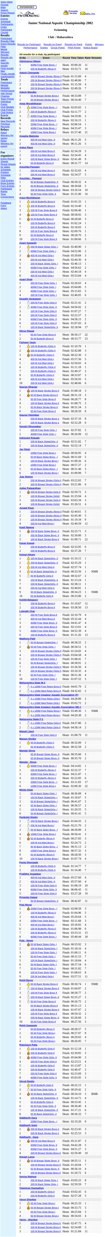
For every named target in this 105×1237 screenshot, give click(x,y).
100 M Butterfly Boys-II (43, 201)
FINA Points (74, 47)
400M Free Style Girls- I (43, 251)
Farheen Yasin (27, 342)
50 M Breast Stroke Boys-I (45, 95)
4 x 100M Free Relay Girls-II (46, 723)
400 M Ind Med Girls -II (43, 139)
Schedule (6, 21)
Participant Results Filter (8, 39)
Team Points (7, 98)
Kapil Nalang (26, 527)
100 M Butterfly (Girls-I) (43, 346)
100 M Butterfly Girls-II (43, 1048)
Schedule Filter (6, 176)
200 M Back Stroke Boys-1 (45, 418)
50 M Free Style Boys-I (43, 1033)
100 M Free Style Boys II (44, 214)
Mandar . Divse (28, 762)
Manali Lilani (26, 731)
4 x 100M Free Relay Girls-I (45, 698)
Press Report (8, 12)
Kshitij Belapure (28, 599)
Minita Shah (26, 789)
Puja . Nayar (26, 940)
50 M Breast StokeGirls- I (44, 642)
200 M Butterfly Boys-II (43, 206)
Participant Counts (6, 31)
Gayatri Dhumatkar (30, 426)
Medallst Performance (7, 89)
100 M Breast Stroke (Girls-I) (46, 651)
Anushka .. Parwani (30, 178)
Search (4, 10)
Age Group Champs (6, 94)
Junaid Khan (26, 508)
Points (88, 44)
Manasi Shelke (27, 738)
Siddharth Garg (28, 1117)
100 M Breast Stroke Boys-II (46, 1164)
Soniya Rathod (27, 1176)
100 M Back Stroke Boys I (44, 461)
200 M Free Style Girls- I (44, 283)
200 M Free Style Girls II (44, 302)
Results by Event (53, 44)
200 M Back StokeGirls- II (44, 441)
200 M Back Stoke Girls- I (44, 246)
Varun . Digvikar (28, 1219)
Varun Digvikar (27, 1199)
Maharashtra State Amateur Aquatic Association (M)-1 (50, 707)
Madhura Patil (27, 638)
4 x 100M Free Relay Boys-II (46, 686)
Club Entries (7, 180)
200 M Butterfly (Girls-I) (43, 350)
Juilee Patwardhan (30, 488)
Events (4, 18)
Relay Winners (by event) (7, 143)
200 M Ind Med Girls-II (42, 567)
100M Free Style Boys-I (43, 132)
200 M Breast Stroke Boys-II (46, 1153)
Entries (44, 47)
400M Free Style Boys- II (44, 622)
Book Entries (7, 183)
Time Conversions (7, 195)
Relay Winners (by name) (7, 135)
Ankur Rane (26, 147)
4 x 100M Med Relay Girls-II (45, 727)
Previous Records (5, 125)
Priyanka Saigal (28, 897)
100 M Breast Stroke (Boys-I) (46, 76)
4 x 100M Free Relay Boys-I (45, 711)
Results (5, 54)
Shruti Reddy (27, 1081)
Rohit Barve (26, 980)
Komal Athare (27, 554)
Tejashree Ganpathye (31, 1188)
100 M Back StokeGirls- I (44, 797)
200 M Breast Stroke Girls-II (45, 190)
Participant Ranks (6, 190)
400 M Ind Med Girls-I (42, 255)
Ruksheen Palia (28, 1045)
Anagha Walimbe (29, 136)
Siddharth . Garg (28, 1137)
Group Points (58, 47)
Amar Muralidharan (30, 103)
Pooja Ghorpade (28, 862)
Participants (7, 24)
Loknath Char (27, 611)
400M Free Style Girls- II (44, 307)
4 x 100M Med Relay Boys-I (45, 715)
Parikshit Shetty (28, 817)
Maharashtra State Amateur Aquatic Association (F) (48, 695)
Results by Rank (73, 44)
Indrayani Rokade (29, 438)
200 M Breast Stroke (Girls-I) (46, 480)
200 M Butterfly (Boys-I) (43, 69)
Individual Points (6, 103)
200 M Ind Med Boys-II (43, 151)
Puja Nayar (25, 904)
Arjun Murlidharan (29, 197)
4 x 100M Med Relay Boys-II (46, 691)
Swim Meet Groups (7, 3)
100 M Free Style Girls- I (44, 659)
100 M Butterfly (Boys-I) (43, 912)
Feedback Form (6, 204)
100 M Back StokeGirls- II (44, 327)
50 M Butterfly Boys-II (42, 163)
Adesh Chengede (29, 72)
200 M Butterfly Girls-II (43, 1053)
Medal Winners (5, 50)
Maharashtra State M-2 (32, 682)
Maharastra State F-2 (31, 719)
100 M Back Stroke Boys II (45, 390)
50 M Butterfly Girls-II (42, 575)
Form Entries (7, 186)
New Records (8, 121)
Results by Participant (29, 44)
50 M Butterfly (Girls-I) (42, 355)
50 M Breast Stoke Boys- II (45, 754)
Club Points (7, 109)
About (4, 208)
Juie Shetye (26, 476)
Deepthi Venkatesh (30, 298)
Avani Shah (26, 279)
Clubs (4, 27)
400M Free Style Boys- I (43, 65)
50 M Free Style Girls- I (43, 646)
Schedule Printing (6, 171)
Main (3, 7)
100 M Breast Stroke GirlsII (45, 496)
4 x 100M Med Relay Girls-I (45, 703)
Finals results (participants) (8, 75)
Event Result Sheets (7, 160)
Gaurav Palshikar (29, 415)
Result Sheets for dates (8, 165)
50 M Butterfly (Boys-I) (43, 838)
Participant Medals (6, 84)
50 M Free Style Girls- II (43, 194)
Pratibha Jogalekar (30, 874)
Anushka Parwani (29, 167)
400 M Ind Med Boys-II (43, 619)
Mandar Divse (27, 750)
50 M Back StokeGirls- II (44, 571)
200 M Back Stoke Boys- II (45, 159)
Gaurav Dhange (28, 387)
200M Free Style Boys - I (44, 107)
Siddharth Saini (28, 1125)
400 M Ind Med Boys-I (42, 916)
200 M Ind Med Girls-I (42, 259)
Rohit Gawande (28, 1025)
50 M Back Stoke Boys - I (44, 457)
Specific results (5, 64)
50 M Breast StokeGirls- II (44, 182)
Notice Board (90, 47)
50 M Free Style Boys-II (43, 334)
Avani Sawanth (28, 243)
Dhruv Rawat (26, 331)
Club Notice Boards (7, 114)
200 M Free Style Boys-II (44, 210)
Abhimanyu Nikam (30, 61)
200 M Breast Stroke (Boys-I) (46, 80)
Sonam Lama (27, 1157)
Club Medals (7, 107)
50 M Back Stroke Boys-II (44, 395)
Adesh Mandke (28, 92)
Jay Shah (24, 449)
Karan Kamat (26, 543)
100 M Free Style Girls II (44, 311)
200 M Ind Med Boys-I (42, 523)
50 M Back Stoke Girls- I (44, 793)
